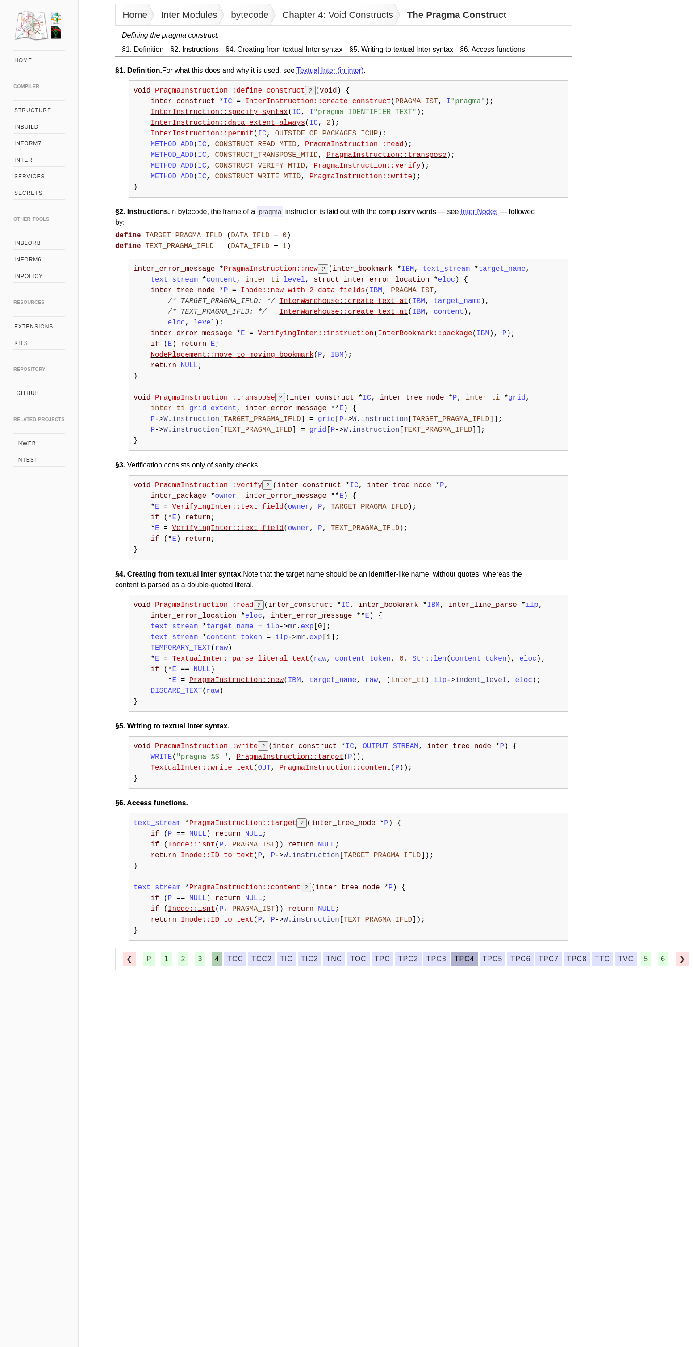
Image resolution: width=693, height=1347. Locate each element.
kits (21, 343)
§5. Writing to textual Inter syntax (401, 49)
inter (23, 160)
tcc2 (261, 959)
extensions (33, 327)
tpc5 (493, 959)
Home (135, 14)
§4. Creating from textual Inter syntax (283, 49)
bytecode (249, 14)
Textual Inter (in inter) (329, 70)
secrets (28, 193)
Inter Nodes (479, 211)
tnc (334, 959)
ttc (602, 959)
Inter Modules (189, 14)
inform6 (28, 260)
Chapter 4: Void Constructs (337, 14)
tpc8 (577, 959)
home (23, 60)
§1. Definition (142, 49)
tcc (235, 959)
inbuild (26, 127)
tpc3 (436, 959)
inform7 (28, 143)
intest (26, 460)
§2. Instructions (194, 49)
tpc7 (549, 959)
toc (358, 959)
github (26, 393)
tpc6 (520, 959)
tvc (626, 959)
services (29, 176)
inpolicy (28, 276)
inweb (25, 443)
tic (286, 959)
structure (32, 110)
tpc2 (408, 959)
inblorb (27, 243)
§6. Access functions (492, 49)
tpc (382, 959)
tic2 (309, 959)
